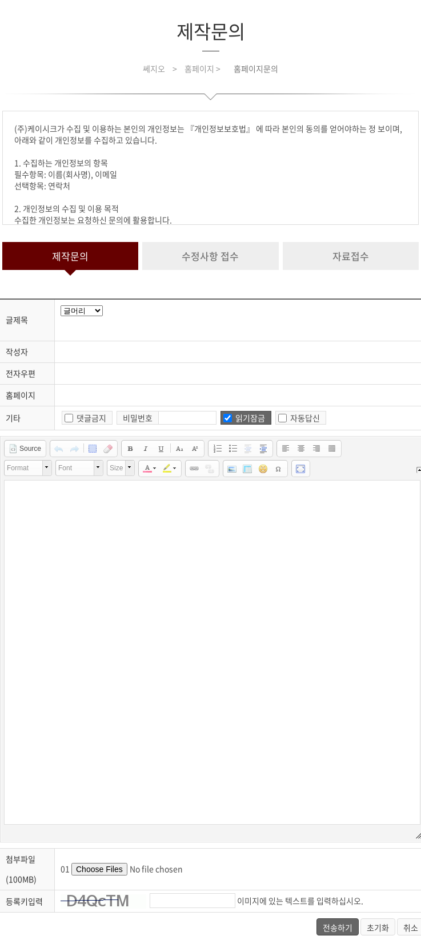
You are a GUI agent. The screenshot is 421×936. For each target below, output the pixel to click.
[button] (25, 448)
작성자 (17, 351)
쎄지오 (154, 68)
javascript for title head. (82, 310)
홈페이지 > (203, 68)
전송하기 (337, 927)
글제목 (17, 319)
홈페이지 (20, 395)
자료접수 (350, 256)
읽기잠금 (250, 417)
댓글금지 (91, 417)
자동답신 (305, 417)
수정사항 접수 (210, 256)
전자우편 (20, 373)
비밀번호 (138, 417)
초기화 (378, 927)
